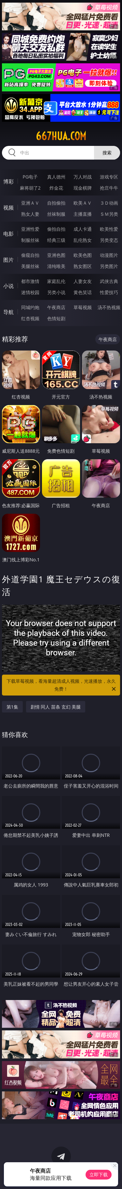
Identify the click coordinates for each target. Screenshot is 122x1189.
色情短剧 (56, 318)
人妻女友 (83, 281)
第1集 (12, 707)
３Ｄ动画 (109, 203)
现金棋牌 (83, 188)
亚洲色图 (56, 255)
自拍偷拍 (56, 203)
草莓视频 (83, 307)
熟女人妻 (30, 214)
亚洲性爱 (30, 229)
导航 (8, 312)
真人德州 (56, 177)
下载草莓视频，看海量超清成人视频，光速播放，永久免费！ (62, 685)
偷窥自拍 (30, 255)
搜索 (107, 152)
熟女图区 (83, 266)
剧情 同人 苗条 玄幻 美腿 (56, 707)
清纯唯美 (56, 266)
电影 (8, 233)
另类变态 (109, 240)
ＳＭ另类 (109, 214)
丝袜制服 (56, 214)
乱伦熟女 (83, 240)
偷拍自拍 (56, 229)
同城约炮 (30, 307)
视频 (8, 207)
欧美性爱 (109, 229)
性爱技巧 (109, 292)
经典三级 (56, 240)
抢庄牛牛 (109, 188)
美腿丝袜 (30, 266)
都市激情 (30, 281)
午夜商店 (56, 307)
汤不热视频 (109, 307)
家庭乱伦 (56, 281)
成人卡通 (83, 229)
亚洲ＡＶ (30, 203)
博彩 (8, 181)
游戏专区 (109, 177)
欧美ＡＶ (83, 203)
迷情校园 (30, 292)
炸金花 (56, 188)
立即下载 (98, 1174)
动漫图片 (109, 255)
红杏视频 (30, 318)
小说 (8, 285)
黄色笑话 (83, 292)
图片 (8, 259)
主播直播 (83, 214)
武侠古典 (109, 281)
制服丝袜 (30, 240)
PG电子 (30, 177)
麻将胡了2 (30, 188)
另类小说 (56, 292)
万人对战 (83, 177)
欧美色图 (83, 255)
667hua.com (61, 136)
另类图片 (109, 266)
